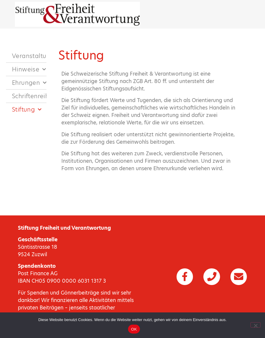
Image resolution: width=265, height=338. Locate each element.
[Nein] (255, 325)
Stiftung (27, 109)
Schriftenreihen (29, 96)
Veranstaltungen (29, 56)
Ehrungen (29, 83)
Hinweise (29, 69)
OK (134, 329)
